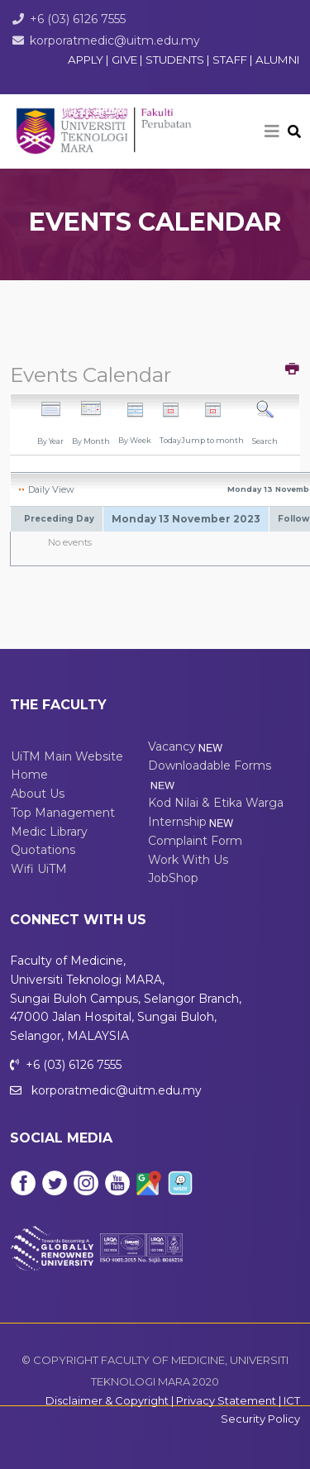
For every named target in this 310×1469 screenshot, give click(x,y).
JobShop (173, 877)
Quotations (43, 849)
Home (29, 774)
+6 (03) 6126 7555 (78, 19)
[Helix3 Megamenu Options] (272, 131)
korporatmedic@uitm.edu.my (115, 40)
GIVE (124, 59)
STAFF (231, 59)
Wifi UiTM (39, 868)
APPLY (85, 59)
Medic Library (49, 831)
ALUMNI (277, 59)
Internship (192, 821)
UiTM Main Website (67, 756)
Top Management (63, 812)
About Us (37, 793)
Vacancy (186, 746)
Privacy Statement (226, 1400)
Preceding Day (59, 518)
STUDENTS (176, 59)
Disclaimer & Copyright (107, 1400)
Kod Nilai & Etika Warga (216, 802)
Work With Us (188, 859)
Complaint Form (195, 840)
